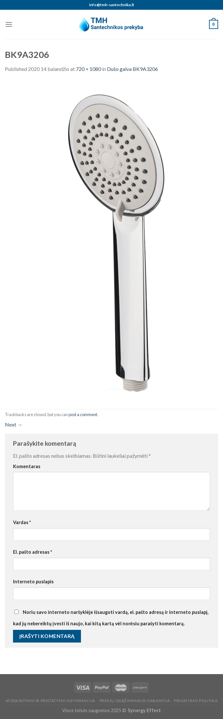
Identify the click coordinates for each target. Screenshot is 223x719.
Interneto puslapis (33, 581)
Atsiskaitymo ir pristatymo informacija (50, 700)
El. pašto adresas (32, 552)
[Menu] (9, 24)
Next (13, 424)
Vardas (22, 522)
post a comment (83, 414)
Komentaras (26, 466)
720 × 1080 (88, 69)
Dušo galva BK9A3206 (132, 69)
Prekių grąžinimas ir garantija (134, 700)
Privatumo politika (195, 700)
